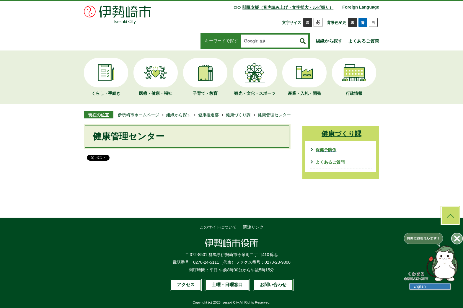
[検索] (269, 41)
